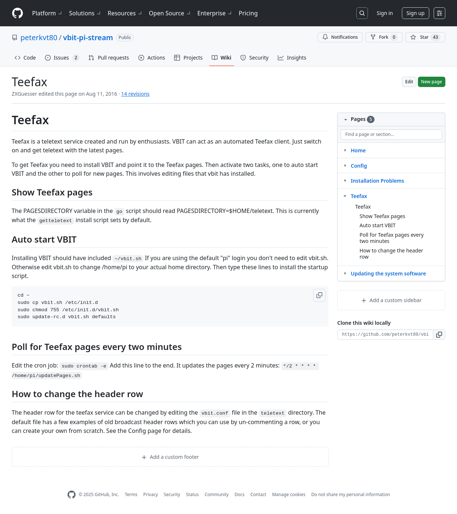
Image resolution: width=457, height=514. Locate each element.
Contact (258, 494)
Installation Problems (377, 180)
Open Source (170, 13)
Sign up (416, 12)
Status (192, 494)
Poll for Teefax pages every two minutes (392, 238)
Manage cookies (288, 494)
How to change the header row (391, 253)
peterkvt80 (38, 37)
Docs (239, 494)
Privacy (150, 494)
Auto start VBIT (378, 225)
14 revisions (135, 93)
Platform (47, 13)
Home (358, 150)
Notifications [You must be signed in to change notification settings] (340, 37)
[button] (319, 295)
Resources (125, 13)
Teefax (359, 196)
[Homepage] (17, 13)
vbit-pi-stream (88, 37)
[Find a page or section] (391, 134)
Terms (131, 494)
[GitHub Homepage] (71, 494)
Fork (384, 37)
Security (172, 494)
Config (359, 165)
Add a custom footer (170, 456)
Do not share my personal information (350, 494)
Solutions (85, 13)
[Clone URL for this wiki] (385, 335)
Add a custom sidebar (391, 300)
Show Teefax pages (382, 216)
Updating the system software (388, 273)
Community (217, 494)
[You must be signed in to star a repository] (425, 37)
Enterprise (215, 13)
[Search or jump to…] (362, 13)
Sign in (385, 12)
